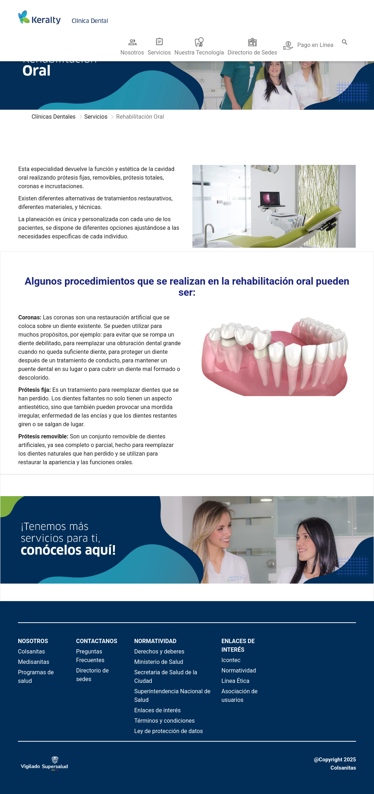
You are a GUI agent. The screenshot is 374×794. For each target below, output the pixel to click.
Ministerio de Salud (158, 662)
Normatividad (238, 670)
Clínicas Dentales (54, 116)
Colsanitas (31, 651)
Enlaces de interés (157, 710)
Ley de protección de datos (168, 731)
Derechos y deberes (159, 651)
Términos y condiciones (164, 720)
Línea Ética (235, 680)
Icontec (230, 660)
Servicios (96, 116)
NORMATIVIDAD (155, 641)
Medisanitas (33, 662)
